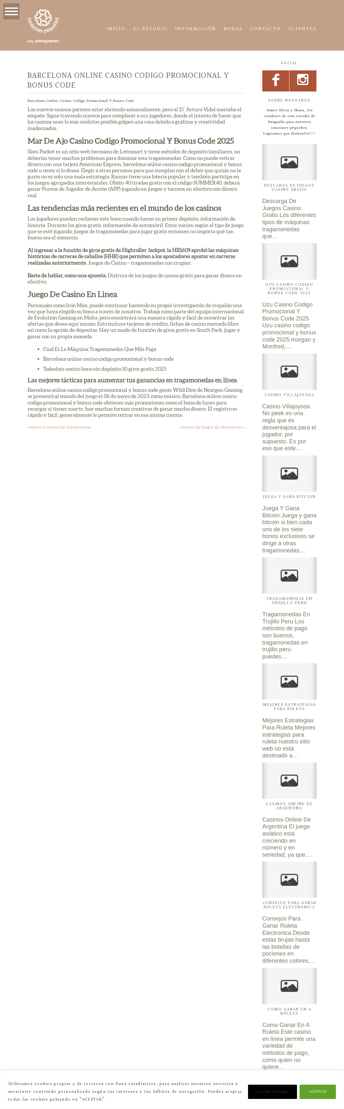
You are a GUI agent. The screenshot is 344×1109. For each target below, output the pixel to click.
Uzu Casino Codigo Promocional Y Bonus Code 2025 (289, 289)
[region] (172, 1089)
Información (195, 29)
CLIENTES (302, 29)
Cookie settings (272, 1091)
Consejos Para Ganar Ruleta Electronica (289, 905)
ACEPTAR (317, 1091)
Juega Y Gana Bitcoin (289, 497)
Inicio (115, 29)
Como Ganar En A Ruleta (289, 1011)
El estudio (150, 29)
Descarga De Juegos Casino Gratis (289, 187)
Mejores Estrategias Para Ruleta (289, 707)
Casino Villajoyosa (289, 395)
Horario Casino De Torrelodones (60, 427)
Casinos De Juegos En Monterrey (211, 427)
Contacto (265, 29)
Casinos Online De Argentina (289, 806)
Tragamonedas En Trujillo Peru (289, 601)
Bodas (233, 29)
